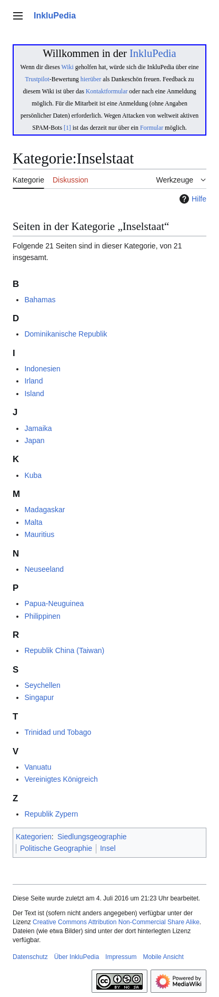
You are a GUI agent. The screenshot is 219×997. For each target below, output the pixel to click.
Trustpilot (37, 79)
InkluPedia (153, 53)
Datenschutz (30, 957)
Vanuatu (37, 767)
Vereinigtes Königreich (60, 779)
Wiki (68, 67)
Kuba (33, 475)
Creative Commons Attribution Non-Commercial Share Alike (116, 922)
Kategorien (34, 836)
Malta (33, 522)
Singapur (39, 697)
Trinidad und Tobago (57, 732)
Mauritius (39, 534)
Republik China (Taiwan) (64, 650)
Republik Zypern (51, 814)
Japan (34, 440)
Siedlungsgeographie (92, 836)
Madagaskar (44, 509)
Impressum (120, 957)
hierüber (91, 79)
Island (34, 393)
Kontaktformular (107, 91)
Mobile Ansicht (163, 957)
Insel (108, 848)
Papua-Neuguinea (54, 603)
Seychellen (42, 685)
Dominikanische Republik (65, 334)
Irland (33, 381)
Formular (151, 127)
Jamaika (38, 428)
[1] (67, 127)
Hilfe (191, 199)
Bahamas (39, 299)
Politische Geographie (56, 848)
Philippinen (42, 616)
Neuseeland (44, 569)
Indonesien (42, 369)
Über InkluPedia (76, 957)
